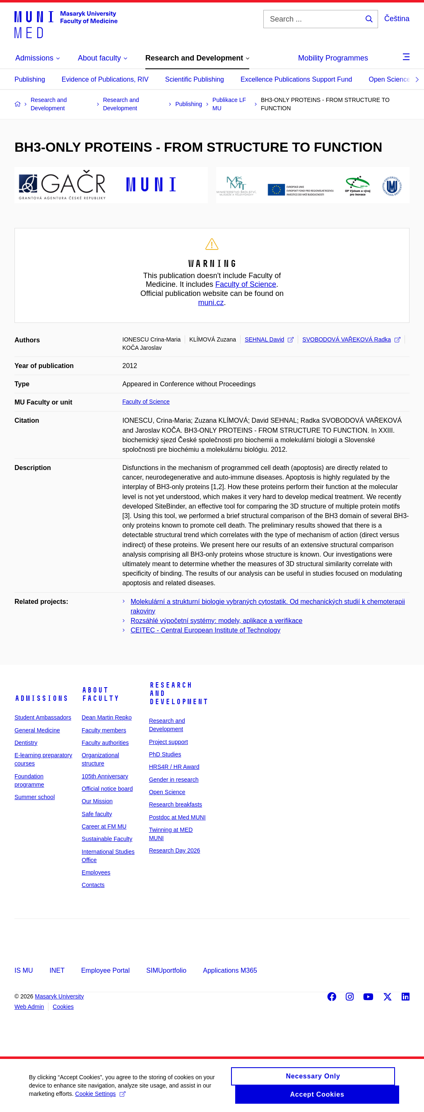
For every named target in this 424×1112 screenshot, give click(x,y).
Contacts (93, 885)
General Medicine (37, 730)
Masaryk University (59, 996)
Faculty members (104, 730)
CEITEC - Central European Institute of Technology (206, 630)
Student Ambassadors (42, 717)
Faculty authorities (105, 742)
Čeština (397, 19)
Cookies (63, 1006)
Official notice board (107, 788)
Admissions (41, 698)
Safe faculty (97, 814)
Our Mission (97, 801)
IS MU (23, 970)
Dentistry (25, 742)
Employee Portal (105, 970)
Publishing (29, 79)
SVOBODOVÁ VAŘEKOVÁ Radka (351, 339)
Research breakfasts (175, 804)
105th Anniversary (105, 776)
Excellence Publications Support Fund (296, 79)
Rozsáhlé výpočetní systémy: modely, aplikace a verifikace (217, 620)
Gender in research (174, 779)
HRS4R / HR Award (174, 766)
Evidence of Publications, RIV (105, 79)
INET (56, 970)
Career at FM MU (104, 826)
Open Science (390, 79)
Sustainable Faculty (107, 839)
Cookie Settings (100, 1098)
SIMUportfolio (166, 970)
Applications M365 (230, 970)
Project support (168, 742)
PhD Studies (165, 754)
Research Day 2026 (174, 850)
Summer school (34, 797)
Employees (96, 872)
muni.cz (211, 302)
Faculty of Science (245, 284)
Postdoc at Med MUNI (177, 817)
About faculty (100, 694)
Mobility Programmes (333, 58)
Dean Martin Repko (107, 717)
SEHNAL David (269, 339)
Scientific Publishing (194, 79)
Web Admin (29, 1006)
